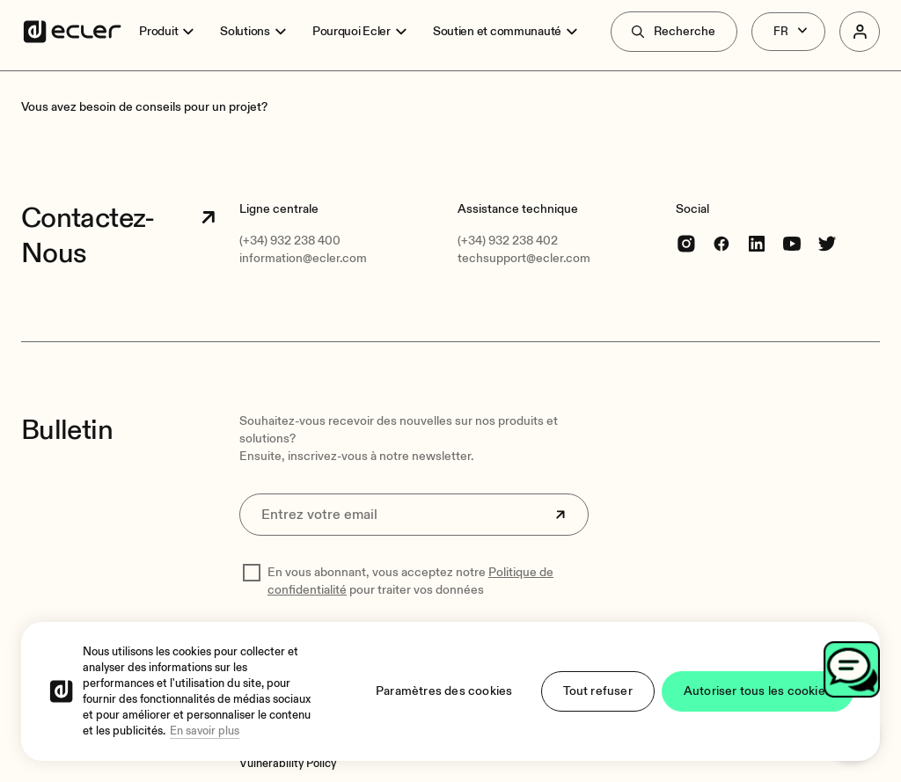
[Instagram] (686, 243)
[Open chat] (852, 669)
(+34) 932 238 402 (508, 240)
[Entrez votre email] (414, 514)
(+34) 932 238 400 (290, 240)
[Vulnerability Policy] (287, 763)
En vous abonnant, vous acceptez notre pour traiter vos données (410, 581)
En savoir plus (204, 731)
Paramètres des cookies (444, 690)
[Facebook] (721, 243)
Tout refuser (597, 690)
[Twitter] (827, 243)
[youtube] (791, 243)
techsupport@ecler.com (524, 258)
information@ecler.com (303, 258)
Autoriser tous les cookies (757, 690)
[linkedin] (756, 243)
